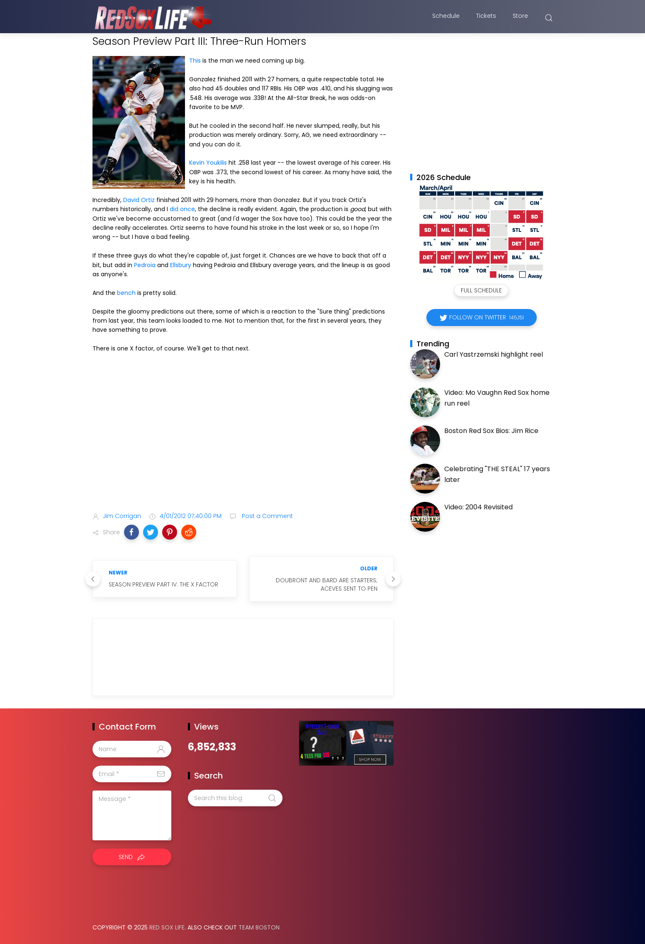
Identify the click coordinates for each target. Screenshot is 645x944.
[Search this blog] (235, 798)
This (195, 60)
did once (182, 209)
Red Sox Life (167, 927)
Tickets (486, 18)
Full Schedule (481, 290)
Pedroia (145, 265)
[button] (131, 532)
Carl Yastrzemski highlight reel (493, 354)
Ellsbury (180, 265)
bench (126, 293)
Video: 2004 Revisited (478, 507)
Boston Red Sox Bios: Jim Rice (491, 431)
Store (520, 18)
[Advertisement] (243, 440)
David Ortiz (139, 200)
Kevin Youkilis (208, 162)
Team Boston (259, 927)
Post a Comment (266, 516)
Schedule (446, 18)
